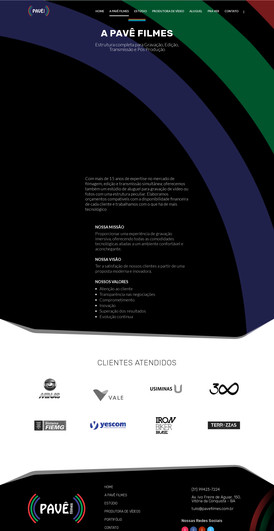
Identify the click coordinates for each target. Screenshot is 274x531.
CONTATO (231, 11)
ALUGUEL (195, 11)
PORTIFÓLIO (113, 494)
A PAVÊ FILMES (119, 11)
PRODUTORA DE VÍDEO (168, 11)
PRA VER (213, 11)
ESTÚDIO (140, 11)
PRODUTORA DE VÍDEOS (122, 485)
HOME (99, 11)
